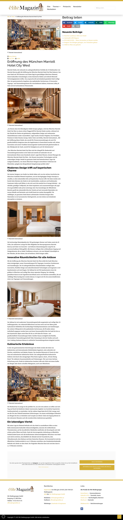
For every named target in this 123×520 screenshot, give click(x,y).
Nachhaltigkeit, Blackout (95, 497)
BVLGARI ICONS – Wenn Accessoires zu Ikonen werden (81, 40)
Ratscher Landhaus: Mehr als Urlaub (75, 36)
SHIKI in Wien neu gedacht (72, 45)
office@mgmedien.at (13, 503)
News (13, 16)
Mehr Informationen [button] (43, 467)
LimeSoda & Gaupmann (58, 503)
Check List (84, 497)
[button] (57, 6)
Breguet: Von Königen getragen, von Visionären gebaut (80, 42)
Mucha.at (83, 500)
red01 (18, 58)
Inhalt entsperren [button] (97, 461)
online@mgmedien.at (57, 497)
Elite (8, 16)
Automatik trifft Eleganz (71, 38)
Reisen (14, 56)
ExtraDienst (84, 493)
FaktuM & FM (85, 495)
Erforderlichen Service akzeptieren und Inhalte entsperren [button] (97, 467)
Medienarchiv (85, 503)
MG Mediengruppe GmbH (57, 494)
